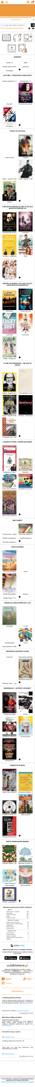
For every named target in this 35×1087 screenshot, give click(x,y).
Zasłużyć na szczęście (11, 936)
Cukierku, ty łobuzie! (11, 934)
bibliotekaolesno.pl (27, 1003)
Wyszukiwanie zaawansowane (9, 28)
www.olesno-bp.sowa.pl (22, 1010)
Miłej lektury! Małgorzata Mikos (12, 1017)
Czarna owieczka (10, 932)
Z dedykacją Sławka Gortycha (11, 997)
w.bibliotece (16, 971)
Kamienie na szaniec (11, 917)
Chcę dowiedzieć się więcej (9, 1082)
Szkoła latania (10, 913)
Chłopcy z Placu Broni (11, 914)
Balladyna (9, 939)
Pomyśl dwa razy (10, 928)
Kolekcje (21, 28)
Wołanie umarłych (10, 926)
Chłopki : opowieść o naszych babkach (15, 923)
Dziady (8, 916)
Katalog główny (16, 19)
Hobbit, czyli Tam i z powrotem (13, 911)
